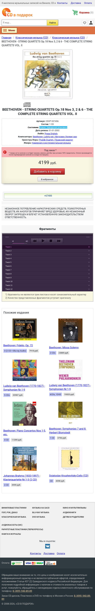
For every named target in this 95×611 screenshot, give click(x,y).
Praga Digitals (51, 133)
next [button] (59, 241)
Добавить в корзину (47, 171)
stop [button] (51, 241)
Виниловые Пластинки (14, 508)
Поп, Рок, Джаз (9, 512)
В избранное (47, 179)
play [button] (48, 212)
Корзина (86, 12)
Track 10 (8, 281)
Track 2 (8, 251)
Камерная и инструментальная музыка (51, 143)
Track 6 (8, 266)
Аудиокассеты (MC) (12, 525)
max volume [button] (27, 241)
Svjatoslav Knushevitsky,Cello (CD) (68, 475)
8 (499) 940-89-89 (22, 591)
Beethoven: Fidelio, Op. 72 (18, 345)
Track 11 (8, 285)
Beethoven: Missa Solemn (64, 347)
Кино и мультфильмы (74, 508)
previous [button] (35, 241)
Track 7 (8, 270)
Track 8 (8, 274)
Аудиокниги (69, 512)
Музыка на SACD (40, 508)
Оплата (88, 3)
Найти (52, 22)
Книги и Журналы (11, 534)
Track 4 (8, 258)
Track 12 (8, 289)
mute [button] (13, 241)
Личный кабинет (90, 22)
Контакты (62, 3)
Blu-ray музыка (40, 512)
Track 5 (8, 262)
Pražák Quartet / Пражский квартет (56, 140)
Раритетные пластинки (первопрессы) (22, 529)
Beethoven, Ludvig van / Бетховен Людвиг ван (55, 136)
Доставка (76, 3)
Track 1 (8, 247)
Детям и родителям (73, 517)
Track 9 (8, 278)
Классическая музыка (14, 517)
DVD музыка (38, 517)
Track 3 (8, 255)
